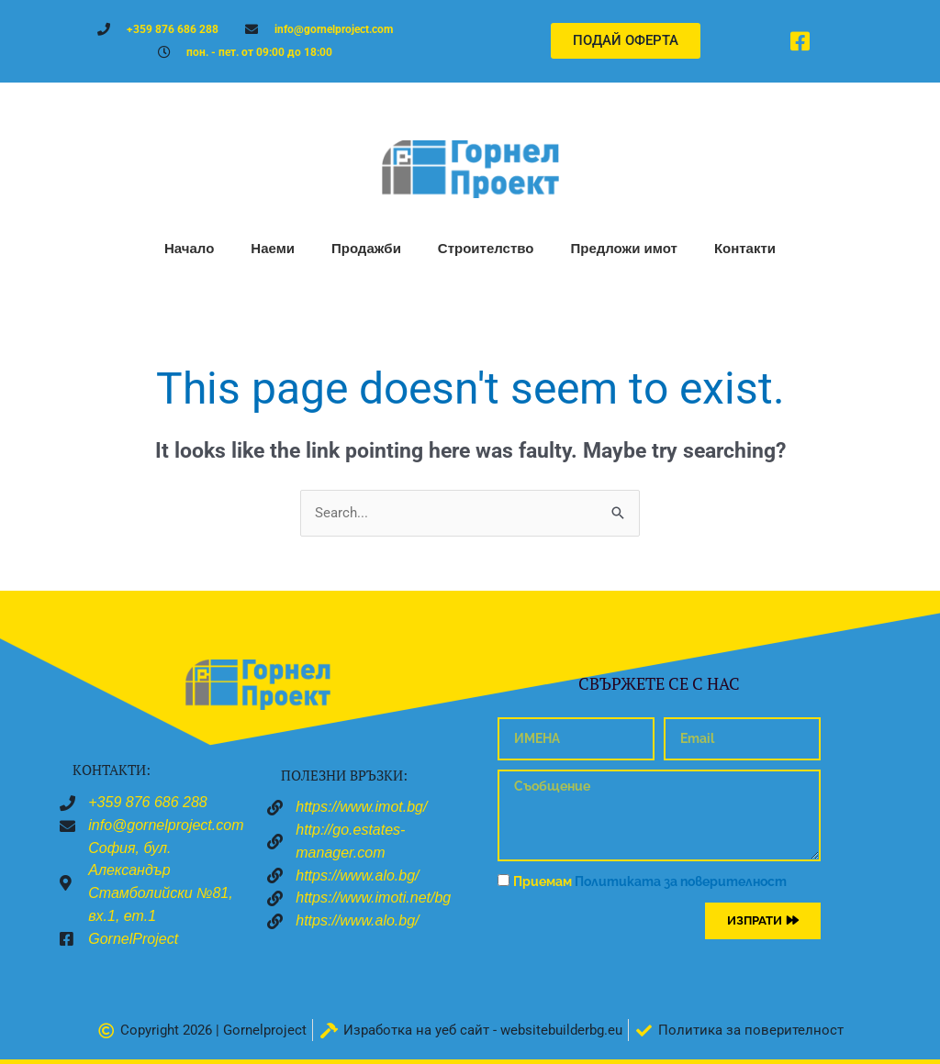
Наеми (273, 248)
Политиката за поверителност (681, 881)
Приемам (650, 881)
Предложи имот (623, 248)
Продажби (366, 248)
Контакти (745, 248)
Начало (189, 248)
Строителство (486, 248)
